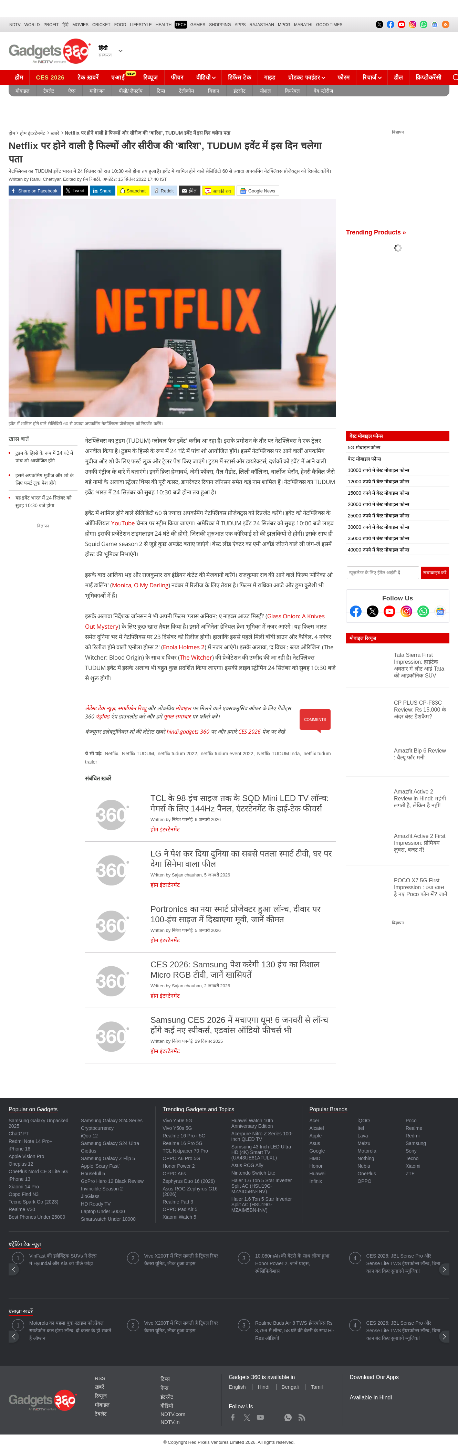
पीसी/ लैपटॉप (131, 91)
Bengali (290, 1387)
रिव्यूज (150, 77)
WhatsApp (288, 1416)
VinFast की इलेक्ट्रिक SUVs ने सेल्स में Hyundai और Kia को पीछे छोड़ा (62, 1259)
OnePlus (366, 1173)
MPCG (284, 24)
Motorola (366, 1151)
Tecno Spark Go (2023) (34, 1202)
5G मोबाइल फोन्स (364, 447)
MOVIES (80, 24)
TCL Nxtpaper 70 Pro (185, 1151)
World (32, 24)
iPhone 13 (19, 1179)
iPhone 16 (19, 1149)
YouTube (123, 523)
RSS (100, 1378)
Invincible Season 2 (102, 1188)
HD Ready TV (96, 1204)
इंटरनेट (239, 91)
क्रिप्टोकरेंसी (428, 77)
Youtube (260, 1416)
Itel (360, 1128)
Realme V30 (22, 1209)
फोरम (343, 77)
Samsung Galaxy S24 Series (112, 1120)
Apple (315, 1135)
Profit (51, 24)
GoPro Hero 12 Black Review (112, 1181)
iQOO (363, 1120)
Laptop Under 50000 (103, 1211)
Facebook (233, 1416)
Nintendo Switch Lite (253, 1173)
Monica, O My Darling (140, 585)
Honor (315, 1166)
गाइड (269, 77)
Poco (411, 1120)
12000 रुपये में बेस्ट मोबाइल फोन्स (378, 481)
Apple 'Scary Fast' (100, 1166)
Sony (411, 1151)
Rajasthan (262, 24)
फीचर (177, 77)
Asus (314, 1143)
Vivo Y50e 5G (177, 1120)
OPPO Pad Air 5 (180, 1209)
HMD (314, 1158)
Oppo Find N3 (24, 1194)
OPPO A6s (174, 1173)
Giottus (88, 1151)
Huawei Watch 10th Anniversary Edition (252, 1123)
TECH (181, 24)
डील (398, 77)
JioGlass (90, 1196)
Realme (414, 1128)
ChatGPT (19, 1133)
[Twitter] (372, 611)
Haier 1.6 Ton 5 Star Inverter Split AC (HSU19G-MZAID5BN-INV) (261, 1186)
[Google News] (440, 611)
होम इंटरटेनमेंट (32, 133)
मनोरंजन (97, 91)
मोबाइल (22, 91)
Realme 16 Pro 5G (182, 1143)
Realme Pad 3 (178, 1202)
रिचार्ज (370, 77)
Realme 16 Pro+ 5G (184, 1135)
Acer (314, 1120)
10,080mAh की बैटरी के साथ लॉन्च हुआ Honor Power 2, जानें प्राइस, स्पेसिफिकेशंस (292, 1263)
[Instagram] (406, 611)
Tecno (412, 1158)
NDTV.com (172, 1414)
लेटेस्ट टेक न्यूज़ (100, 708)
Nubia (363, 1166)
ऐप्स (71, 91)
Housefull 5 (93, 1173)
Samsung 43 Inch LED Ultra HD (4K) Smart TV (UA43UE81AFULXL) (261, 1152)
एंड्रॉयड (103, 716)
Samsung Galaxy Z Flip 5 (108, 1158)
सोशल (265, 91)
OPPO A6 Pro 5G (181, 1158)
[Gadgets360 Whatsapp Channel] (423, 611)
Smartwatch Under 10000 (108, 1219)
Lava (362, 1135)
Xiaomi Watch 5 (179, 1217)
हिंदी (65, 24)
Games (197, 24)
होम (19, 77)
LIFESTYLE (141, 24)
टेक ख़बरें (88, 77)
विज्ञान (213, 91)
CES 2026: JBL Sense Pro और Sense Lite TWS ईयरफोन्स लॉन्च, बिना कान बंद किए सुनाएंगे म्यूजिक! (403, 1263)
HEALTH (163, 24)
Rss (302, 1416)
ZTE (410, 1173)
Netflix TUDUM (138, 753)
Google (317, 1151)
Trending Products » (376, 232)
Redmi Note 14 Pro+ (30, 1141)
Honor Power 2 (179, 1166)
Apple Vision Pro (26, 1156)
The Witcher (196, 657)
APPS (240, 24)
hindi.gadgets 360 (188, 731)
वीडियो (203, 77)
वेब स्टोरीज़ (323, 91)
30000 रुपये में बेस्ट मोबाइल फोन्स (378, 527)
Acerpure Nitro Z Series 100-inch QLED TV (262, 1136)
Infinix (315, 1181)
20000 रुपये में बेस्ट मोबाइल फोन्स (378, 504)
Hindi (263, 1387)
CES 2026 (50, 77)
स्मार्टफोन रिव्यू (132, 708)
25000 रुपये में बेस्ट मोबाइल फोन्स (378, 515)
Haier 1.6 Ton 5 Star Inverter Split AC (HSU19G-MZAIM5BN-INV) (261, 1204)
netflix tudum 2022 (177, 753)
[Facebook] (356, 611)
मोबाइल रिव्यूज (363, 638)
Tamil (317, 1387)
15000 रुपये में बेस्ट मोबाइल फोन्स (378, 493)
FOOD (120, 24)
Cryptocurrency (97, 1128)
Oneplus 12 (21, 1164)
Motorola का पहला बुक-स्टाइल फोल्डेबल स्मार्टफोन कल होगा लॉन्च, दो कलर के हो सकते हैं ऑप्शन (70, 1330)
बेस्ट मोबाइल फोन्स (364, 459)
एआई (123, 76)
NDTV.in (169, 1422)
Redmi (412, 1135)
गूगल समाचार (177, 716)
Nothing (365, 1158)
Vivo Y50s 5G (177, 1128)
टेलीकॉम (186, 91)
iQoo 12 (89, 1135)
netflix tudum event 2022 (227, 753)
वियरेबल (292, 91)
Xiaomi (413, 1166)
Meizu (363, 1143)
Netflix (111, 753)
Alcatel (316, 1128)
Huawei (317, 1173)
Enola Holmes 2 (184, 647)
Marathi (303, 24)
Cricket (101, 24)
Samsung (416, 1143)
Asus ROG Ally (247, 1165)
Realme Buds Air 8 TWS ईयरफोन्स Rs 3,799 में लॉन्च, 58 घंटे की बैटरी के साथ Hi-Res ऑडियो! (294, 1330)
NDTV (15, 24)
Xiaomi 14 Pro (24, 1186)
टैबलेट (48, 91)
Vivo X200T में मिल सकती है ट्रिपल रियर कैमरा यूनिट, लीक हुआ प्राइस (181, 1259)
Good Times (329, 24)
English (237, 1387)
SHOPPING (220, 24)
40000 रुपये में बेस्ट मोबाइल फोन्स (378, 550)
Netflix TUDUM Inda (278, 753)
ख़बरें (55, 133)
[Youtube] (389, 611)
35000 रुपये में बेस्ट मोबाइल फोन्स (378, 538)
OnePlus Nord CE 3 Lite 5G (38, 1171)
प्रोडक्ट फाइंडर (304, 77)
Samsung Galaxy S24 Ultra (110, 1143)
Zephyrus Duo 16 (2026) (189, 1181)
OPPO (364, 1181)
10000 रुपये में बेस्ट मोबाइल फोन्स (378, 470)
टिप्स (161, 91)
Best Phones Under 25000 (37, 1217)
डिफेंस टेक (239, 77)
